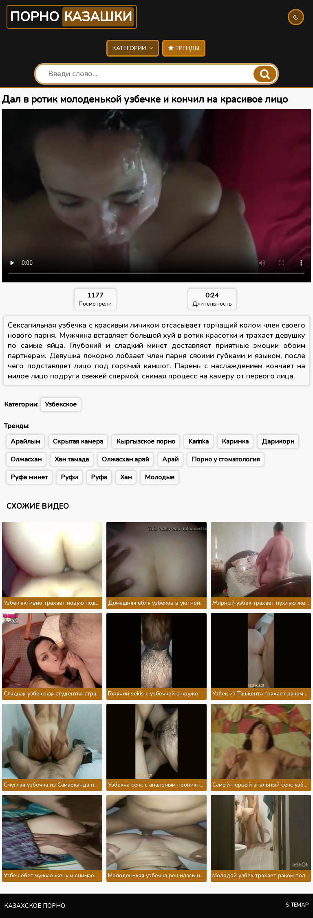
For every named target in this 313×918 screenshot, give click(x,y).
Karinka (198, 441)
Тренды (183, 48)
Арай (170, 459)
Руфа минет (29, 477)
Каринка (235, 441)
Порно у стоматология (226, 459)
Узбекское (61, 404)
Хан (126, 477)
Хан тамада (72, 459)
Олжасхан (26, 459)
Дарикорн (278, 441)
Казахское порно (34, 906)
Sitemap (297, 905)
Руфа (99, 477)
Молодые (159, 477)
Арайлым (25, 441)
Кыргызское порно (145, 441)
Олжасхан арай (125, 459)
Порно (72, 16)
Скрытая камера (78, 441)
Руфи (69, 477)
